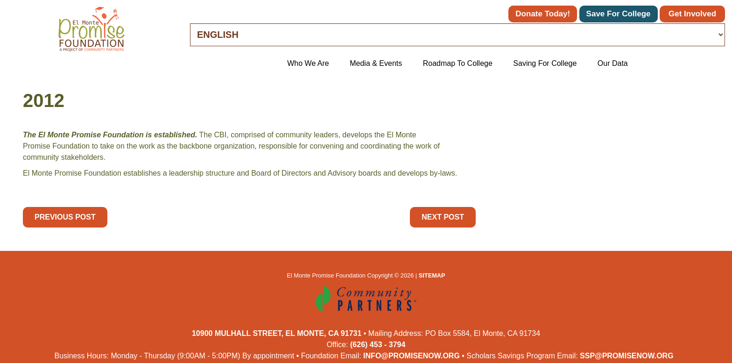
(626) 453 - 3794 (377, 345)
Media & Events (376, 63)
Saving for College (545, 63)
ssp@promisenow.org (627, 356)
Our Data (613, 63)
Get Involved (692, 13)
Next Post (443, 217)
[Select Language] (457, 34)
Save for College (618, 13)
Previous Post (65, 217)
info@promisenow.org (411, 356)
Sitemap (432, 275)
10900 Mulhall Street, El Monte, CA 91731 (276, 333)
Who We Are (308, 63)
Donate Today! (542, 13)
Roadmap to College (458, 63)
